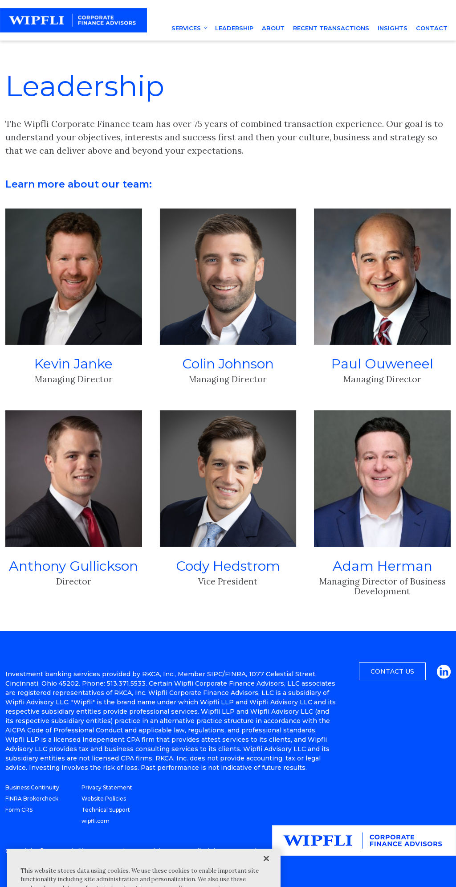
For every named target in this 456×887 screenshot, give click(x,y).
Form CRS (19, 809)
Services (186, 28)
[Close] (266, 872)
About (273, 28)
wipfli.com (95, 821)
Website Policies (103, 798)
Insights (392, 28)
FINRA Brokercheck (31, 798)
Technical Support (105, 809)
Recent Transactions (331, 28)
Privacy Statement (106, 787)
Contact (432, 28)
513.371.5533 (126, 683)
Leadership (234, 28)
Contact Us (392, 671)
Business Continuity (32, 787)
